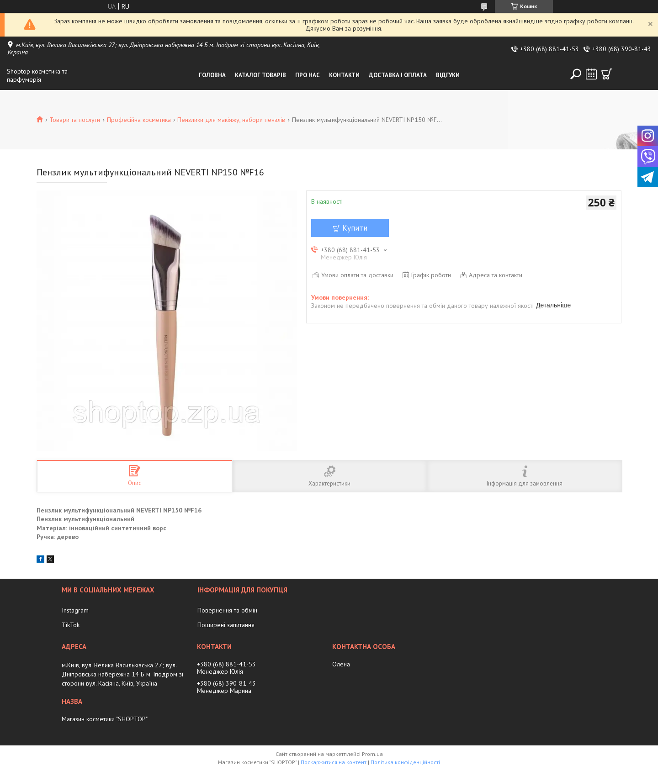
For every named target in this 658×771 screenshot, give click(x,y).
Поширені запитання (226, 625)
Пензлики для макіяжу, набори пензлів (231, 119)
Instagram (75, 610)
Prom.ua (372, 753)
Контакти (344, 75)
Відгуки (448, 75)
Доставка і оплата (398, 75)
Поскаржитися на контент (333, 762)
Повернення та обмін (227, 610)
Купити (354, 228)
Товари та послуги (74, 119)
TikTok (71, 625)
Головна (212, 75)
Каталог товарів (260, 75)
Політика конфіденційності (405, 762)
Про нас (307, 75)
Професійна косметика (139, 119)
